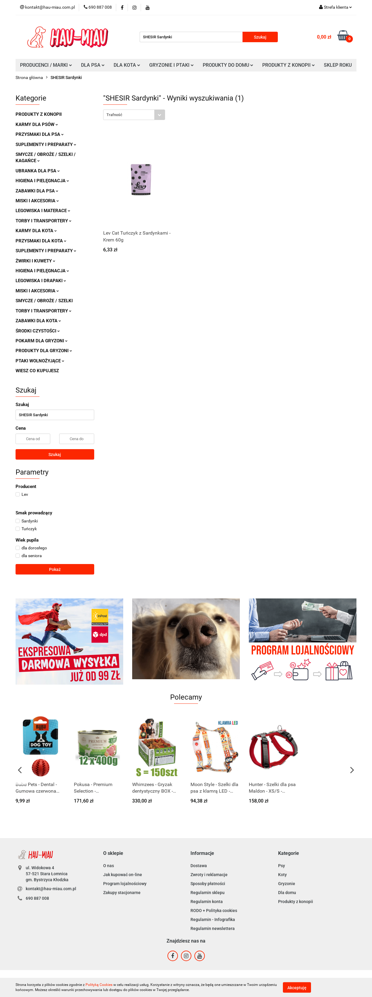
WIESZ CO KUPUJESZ (37, 370)
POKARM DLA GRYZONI (42, 341)
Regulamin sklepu (207, 892)
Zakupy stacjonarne (122, 892)
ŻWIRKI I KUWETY (35, 261)
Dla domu (287, 892)
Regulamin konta (206, 901)
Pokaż (55, 569)
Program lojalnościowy (125, 883)
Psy (281, 865)
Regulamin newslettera (212, 928)
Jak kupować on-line (122, 874)
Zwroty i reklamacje (209, 874)
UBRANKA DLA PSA (38, 171)
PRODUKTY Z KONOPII (288, 65)
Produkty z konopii (295, 901)
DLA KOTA (127, 65)
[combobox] (134, 115)
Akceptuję (297, 987)
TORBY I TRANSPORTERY (43, 221)
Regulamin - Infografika (212, 919)
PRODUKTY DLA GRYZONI (44, 350)
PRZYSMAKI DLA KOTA (41, 241)
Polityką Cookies (99, 985)
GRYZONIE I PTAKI (171, 65)
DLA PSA (93, 65)
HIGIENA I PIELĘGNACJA (42, 180)
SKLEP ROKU (338, 65)
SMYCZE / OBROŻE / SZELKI (44, 300)
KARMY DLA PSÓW (37, 124)
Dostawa (198, 865)
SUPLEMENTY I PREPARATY (46, 144)
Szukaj (54, 454)
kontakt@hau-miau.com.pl (51, 888)
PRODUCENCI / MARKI (46, 65)
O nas (108, 865)
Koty (282, 874)
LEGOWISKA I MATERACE (43, 210)
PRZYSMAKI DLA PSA (40, 134)
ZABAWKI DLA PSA (37, 191)
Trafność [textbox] (114, 115)
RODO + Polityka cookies (213, 910)
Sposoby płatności (207, 883)
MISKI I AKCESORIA (37, 200)
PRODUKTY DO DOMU (228, 65)
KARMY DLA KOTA (36, 230)
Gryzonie (286, 883)
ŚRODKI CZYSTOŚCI (38, 331)
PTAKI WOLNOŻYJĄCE (40, 361)
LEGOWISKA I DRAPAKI (41, 280)
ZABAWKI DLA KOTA (38, 320)
